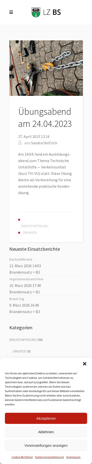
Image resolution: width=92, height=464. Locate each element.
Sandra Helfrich (44, 142)
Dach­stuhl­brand (20, 259)
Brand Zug (16, 299)
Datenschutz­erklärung (49, 457)
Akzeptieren (46, 418)
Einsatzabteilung (23, 339)
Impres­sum (73, 457)
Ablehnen (46, 432)
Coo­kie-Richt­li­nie (22, 457)
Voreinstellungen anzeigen (46, 445)
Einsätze (19, 351)
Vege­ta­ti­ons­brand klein (26, 279)
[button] (84, 363)
